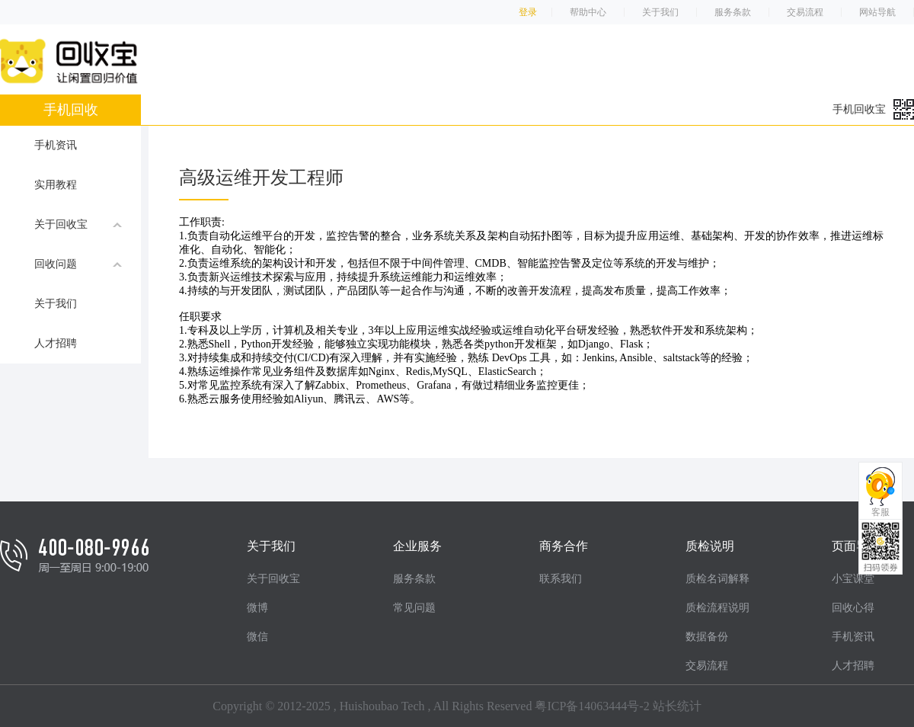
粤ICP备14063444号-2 (592, 706)
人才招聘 (55, 343)
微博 (257, 607)
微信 (257, 636)
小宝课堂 (853, 578)
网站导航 (877, 12)
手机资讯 (55, 145)
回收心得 (853, 607)
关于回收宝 (78, 224)
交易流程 (805, 12)
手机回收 (70, 109)
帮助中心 (588, 12)
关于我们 (660, 12)
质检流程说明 (717, 607)
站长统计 (677, 706)
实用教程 (55, 185)
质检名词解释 (717, 578)
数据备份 (707, 636)
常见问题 (414, 607)
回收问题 (78, 264)
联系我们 (560, 578)
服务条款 (732, 12)
